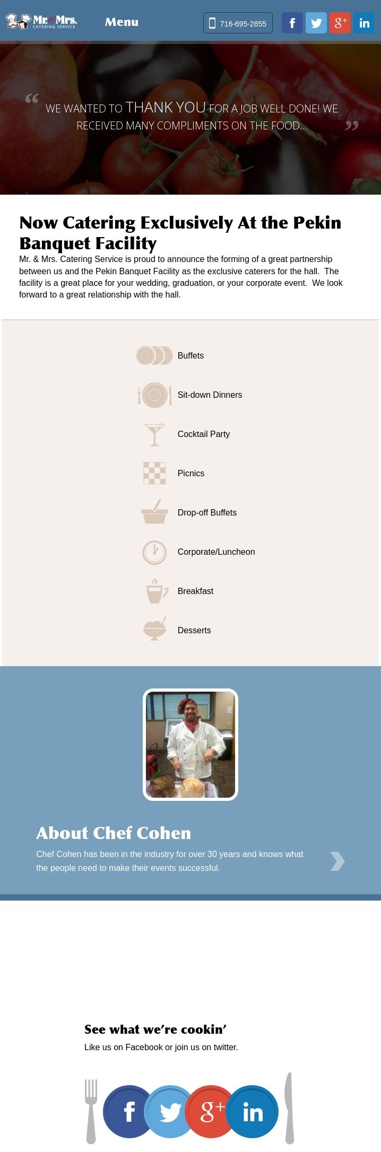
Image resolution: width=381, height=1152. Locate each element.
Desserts (194, 630)
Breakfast (196, 591)
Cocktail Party (204, 434)
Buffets (191, 355)
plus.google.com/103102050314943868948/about (340, 22)
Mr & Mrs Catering (41, 20)
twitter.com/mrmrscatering (316, 22)
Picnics (191, 473)
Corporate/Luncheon (216, 551)
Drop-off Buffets (207, 512)
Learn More (337, 861)
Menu (121, 22)
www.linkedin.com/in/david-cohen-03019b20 (364, 22)
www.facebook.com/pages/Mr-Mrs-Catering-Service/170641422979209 (292, 22)
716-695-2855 (243, 24)
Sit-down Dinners (210, 394)
